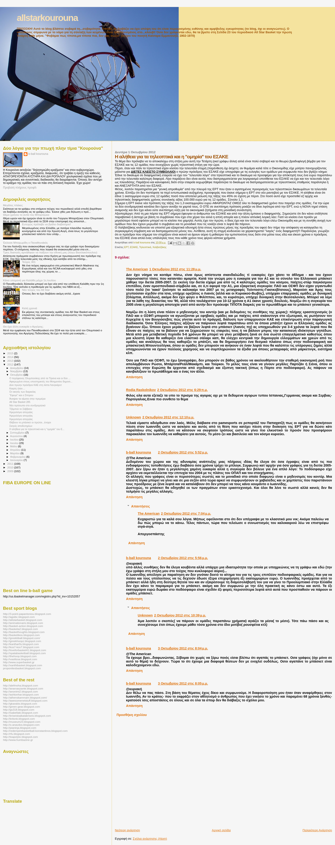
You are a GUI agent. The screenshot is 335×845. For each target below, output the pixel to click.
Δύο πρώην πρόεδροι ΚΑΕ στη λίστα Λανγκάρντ (35, 385)
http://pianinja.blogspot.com (19, 727)
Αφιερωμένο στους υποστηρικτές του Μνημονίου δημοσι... (40, 381)
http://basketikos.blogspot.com (21, 634)
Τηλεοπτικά (145, 247)
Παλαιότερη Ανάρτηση (317, 830)
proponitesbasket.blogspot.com (22, 668)
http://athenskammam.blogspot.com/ (25, 697)
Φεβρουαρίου (18, 456)
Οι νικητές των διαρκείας (22, 391)
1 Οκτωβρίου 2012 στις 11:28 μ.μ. (175, 269)
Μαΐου (14, 446)
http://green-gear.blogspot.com (21, 706)
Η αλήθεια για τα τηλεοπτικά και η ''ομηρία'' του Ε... (36, 429)
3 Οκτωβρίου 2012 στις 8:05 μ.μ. (183, 683)
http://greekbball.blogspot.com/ (21, 638)
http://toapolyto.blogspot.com (20, 736)
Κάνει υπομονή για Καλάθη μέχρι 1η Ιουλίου (29, 280)
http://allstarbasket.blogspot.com (22, 619)
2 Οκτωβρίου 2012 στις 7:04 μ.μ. (186, 513)
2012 (10, 364)
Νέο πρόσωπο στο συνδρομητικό (27, 405)
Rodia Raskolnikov (141, 390)
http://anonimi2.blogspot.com (20, 691)
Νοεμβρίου (16, 371)
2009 (10, 471)
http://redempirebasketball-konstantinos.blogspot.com (35, 730)
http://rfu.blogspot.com (16, 733)
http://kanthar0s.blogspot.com (21, 644)
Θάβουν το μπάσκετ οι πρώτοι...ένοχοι (30, 422)
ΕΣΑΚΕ (134, 247)
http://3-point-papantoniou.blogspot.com (27, 613)
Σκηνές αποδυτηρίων (20, 425)
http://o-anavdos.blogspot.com (21, 724)
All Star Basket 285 (19, 402)
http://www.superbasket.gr (18, 662)
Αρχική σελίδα (221, 830)
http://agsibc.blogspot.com (19, 616)
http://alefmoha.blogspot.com (20, 685)
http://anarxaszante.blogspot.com (23, 688)
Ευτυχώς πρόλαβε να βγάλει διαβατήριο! (46, 224)
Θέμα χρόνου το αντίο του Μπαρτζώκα (26, 214)
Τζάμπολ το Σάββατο (20, 409)
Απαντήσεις (140, 506)
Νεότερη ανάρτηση (127, 830)
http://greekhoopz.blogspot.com (22, 641)
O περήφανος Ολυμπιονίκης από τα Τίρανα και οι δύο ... (39, 378)
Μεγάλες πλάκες (13, 205)
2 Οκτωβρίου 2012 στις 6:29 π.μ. (182, 390)
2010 (10, 467)
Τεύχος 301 (29, 261)
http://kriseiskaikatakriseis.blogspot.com (27, 715)
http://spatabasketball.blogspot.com (24, 653)
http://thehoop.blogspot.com (20, 656)
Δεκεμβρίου (17, 368)
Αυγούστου (17, 436)
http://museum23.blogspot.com (21, 721)
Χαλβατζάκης (159, 247)
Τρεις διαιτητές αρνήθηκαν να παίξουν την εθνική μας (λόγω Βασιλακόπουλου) (50, 252)
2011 (10, 463)
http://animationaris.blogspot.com (23, 622)
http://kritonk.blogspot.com (19, 718)
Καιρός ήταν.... (17, 388)
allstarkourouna (47, 18)
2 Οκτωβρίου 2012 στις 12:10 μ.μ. (168, 417)
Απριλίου (15, 449)
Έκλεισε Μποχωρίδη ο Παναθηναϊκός (25, 242)
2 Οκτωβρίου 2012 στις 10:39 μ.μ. (180, 615)
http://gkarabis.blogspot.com (20, 703)
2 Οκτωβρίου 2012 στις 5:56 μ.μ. (183, 558)
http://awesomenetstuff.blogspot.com (25, 700)
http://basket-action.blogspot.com (23, 625)
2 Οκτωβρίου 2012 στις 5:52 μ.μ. (183, 452)
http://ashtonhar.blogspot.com (21, 694)
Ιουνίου (14, 443)
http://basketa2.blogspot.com (20, 628)
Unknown (133, 417)
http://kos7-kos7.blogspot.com (21, 647)
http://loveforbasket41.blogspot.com (24, 650)
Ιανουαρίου (17, 460)
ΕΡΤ (126, 247)
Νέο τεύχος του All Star (36, 289)
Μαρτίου (15, 453)
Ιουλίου (14, 439)
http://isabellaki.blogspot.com (20, 712)
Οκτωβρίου (17, 374)
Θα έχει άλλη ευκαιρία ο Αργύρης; (23, 326)
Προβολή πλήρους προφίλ (20, 187)
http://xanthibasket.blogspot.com (22, 665)
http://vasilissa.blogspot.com (20, 659)
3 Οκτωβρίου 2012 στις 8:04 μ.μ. (183, 648)
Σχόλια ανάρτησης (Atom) (150, 838)
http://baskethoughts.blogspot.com (24, 631)
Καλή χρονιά (29, 308)
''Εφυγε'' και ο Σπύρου (21, 395)
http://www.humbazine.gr (18, 739)
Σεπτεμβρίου (18, 432)
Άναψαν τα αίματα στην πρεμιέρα (27, 398)
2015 (10, 353)
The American (137, 269)
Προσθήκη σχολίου (132, 715)
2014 (10, 356)
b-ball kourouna (138, 452)
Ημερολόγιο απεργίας (21, 412)
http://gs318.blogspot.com (18, 709)
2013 (10, 360)
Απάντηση (134, 377)
